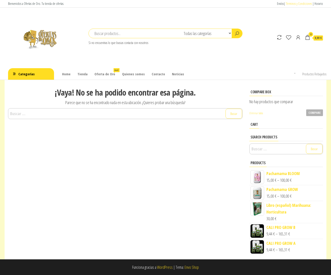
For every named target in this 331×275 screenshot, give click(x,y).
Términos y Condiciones (299, 3)
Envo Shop (192, 267)
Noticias (178, 74)
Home (66, 74)
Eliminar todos (256, 113)
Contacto (158, 74)
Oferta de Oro (106, 72)
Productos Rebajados (314, 74)
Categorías (26, 74)
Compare (314, 113)
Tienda (82, 74)
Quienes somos (133, 74)
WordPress (165, 267)
